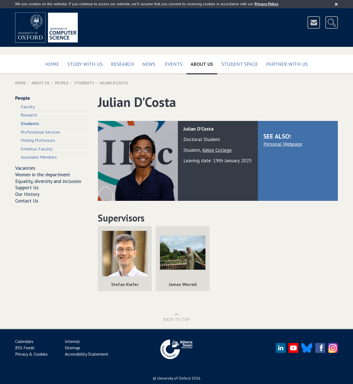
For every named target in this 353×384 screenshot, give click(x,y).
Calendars (24, 341)
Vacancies (25, 168)
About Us (204, 63)
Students (84, 82)
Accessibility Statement (86, 354)
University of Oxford (174, 378)
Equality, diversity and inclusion (48, 181)
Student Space (239, 64)
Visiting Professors (38, 140)
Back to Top (176, 317)
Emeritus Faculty (36, 149)
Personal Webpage (282, 144)
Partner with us (287, 64)
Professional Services (40, 132)
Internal (72, 341)
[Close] (336, 4)
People (62, 82)
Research (122, 64)
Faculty (28, 106)
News (148, 64)
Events (173, 64)
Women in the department (42, 174)
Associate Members (39, 157)
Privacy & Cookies (31, 354)
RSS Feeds (24, 347)
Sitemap (72, 347)
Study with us (85, 64)
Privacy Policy (266, 3)
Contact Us (26, 201)
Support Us (27, 187)
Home (52, 64)
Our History (27, 194)
